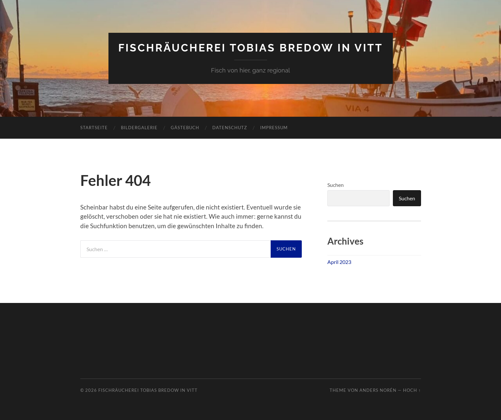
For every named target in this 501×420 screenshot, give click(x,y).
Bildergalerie (139, 127)
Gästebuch (185, 127)
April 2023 (339, 262)
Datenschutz (229, 127)
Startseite (94, 127)
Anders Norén (377, 390)
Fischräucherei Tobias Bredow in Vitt (250, 48)
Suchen (335, 185)
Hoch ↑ (412, 390)
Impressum (274, 127)
